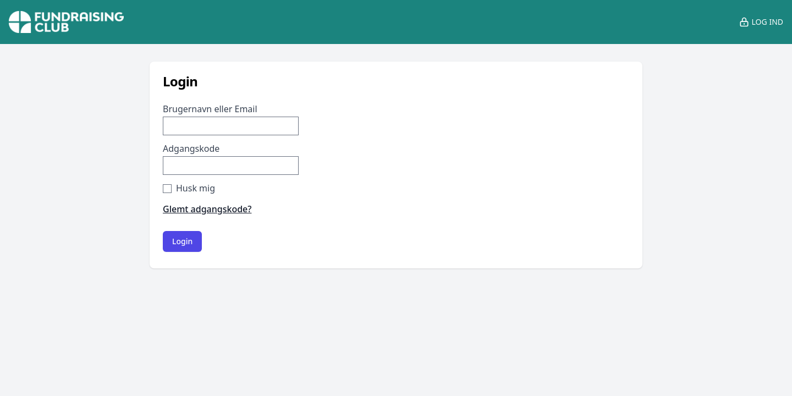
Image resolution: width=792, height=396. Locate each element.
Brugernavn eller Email (210, 109)
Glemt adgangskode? (207, 209)
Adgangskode (191, 148)
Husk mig (195, 188)
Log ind (761, 22)
